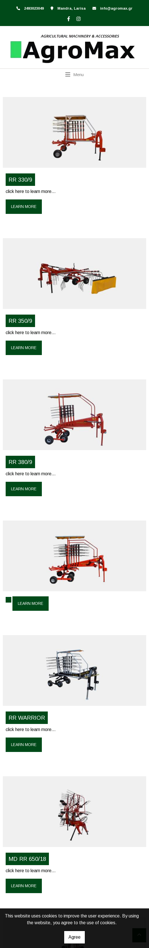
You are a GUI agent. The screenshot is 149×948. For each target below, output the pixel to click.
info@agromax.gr (116, 8)
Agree (74, 937)
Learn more (23, 206)
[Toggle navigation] (74, 74)
